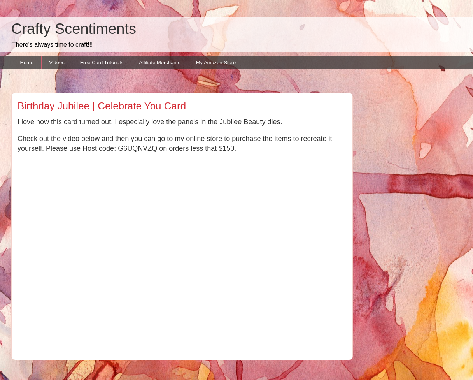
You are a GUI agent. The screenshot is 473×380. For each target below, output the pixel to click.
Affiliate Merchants (159, 62)
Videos (57, 62)
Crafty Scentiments (73, 29)
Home (27, 62)
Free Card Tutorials (101, 62)
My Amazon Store (216, 62)
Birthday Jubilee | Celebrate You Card (102, 106)
